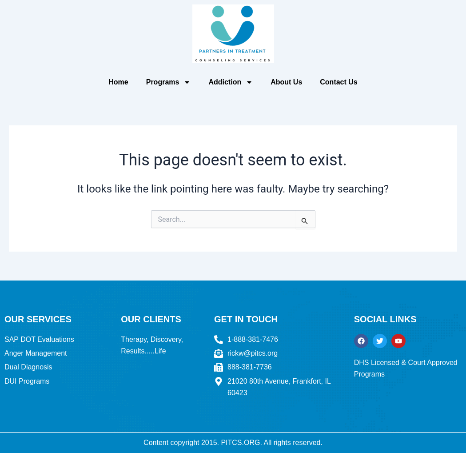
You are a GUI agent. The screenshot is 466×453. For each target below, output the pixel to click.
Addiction (230, 82)
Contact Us (338, 82)
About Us (286, 82)
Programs (168, 82)
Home (118, 82)
